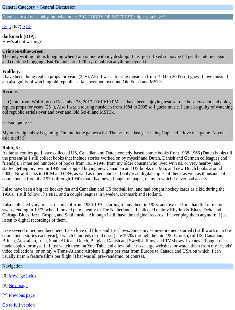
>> (28, 26)
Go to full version (18, 305)
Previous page (22, 295)
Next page (18, 285)
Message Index (22, 275)
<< (4, 26)
